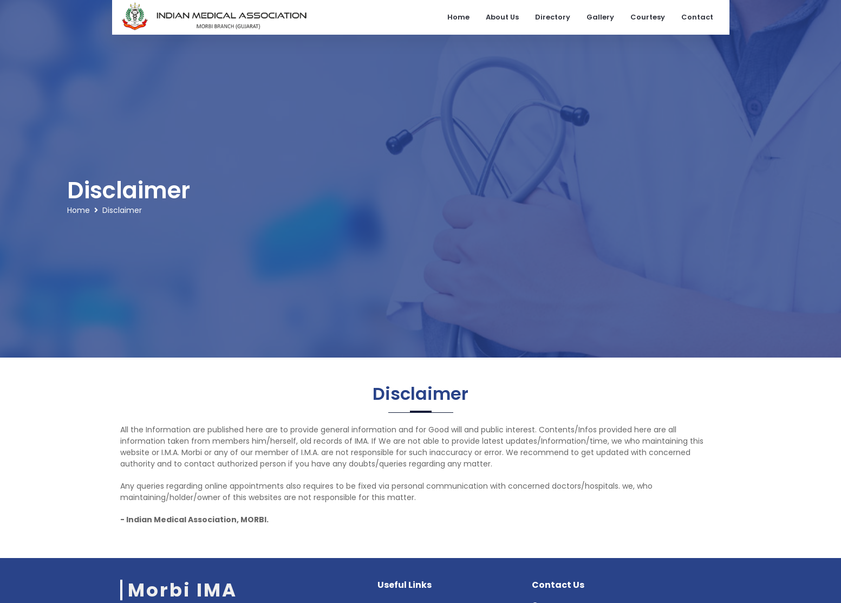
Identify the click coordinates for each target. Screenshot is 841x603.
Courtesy (647, 17)
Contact (697, 17)
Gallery (600, 17)
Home (458, 17)
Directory (552, 17)
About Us (502, 17)
